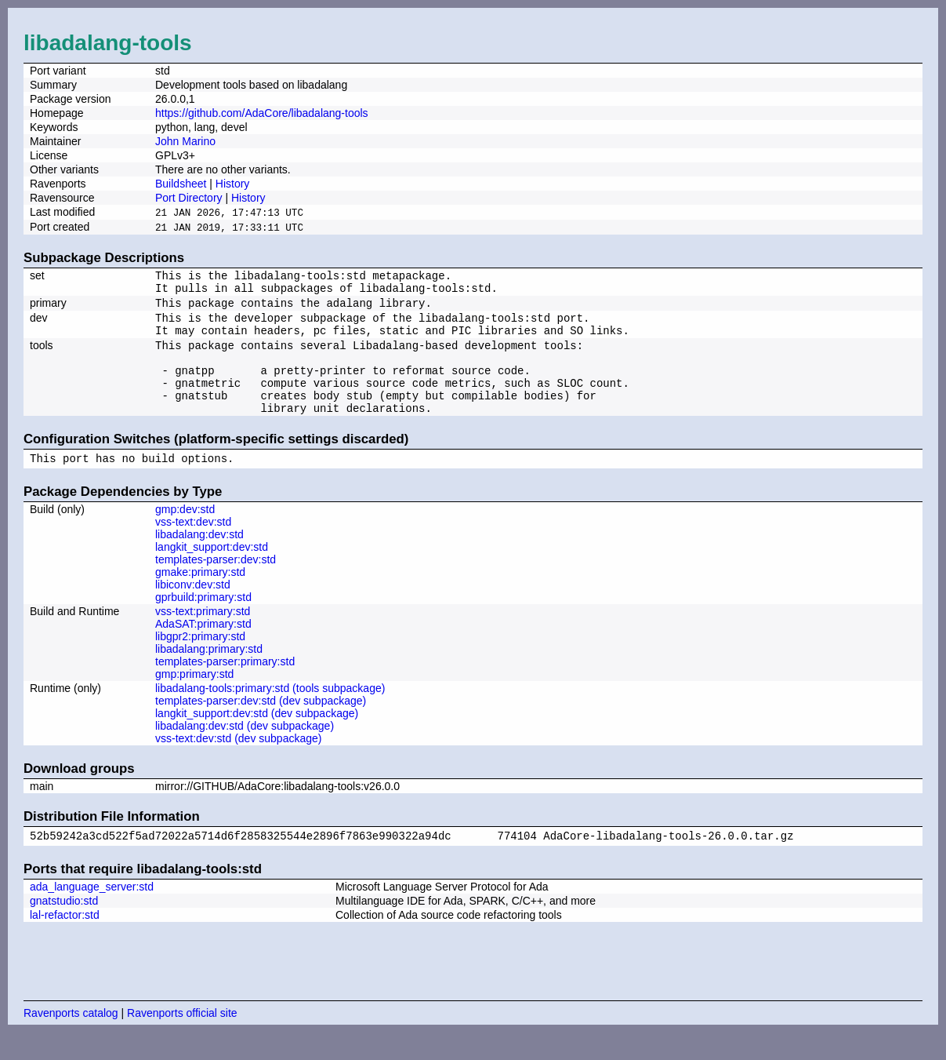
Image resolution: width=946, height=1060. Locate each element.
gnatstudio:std (64, 928)
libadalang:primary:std (209, 674)
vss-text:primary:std (202, 636)
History (233, 183)
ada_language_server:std (92, 914)
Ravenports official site (182, 1040)
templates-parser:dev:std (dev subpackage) (260, 725)
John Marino (185, 141)
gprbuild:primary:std (203, 622)
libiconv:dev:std (192, 609)
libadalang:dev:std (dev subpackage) (244, 751)
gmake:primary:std (200, 597)
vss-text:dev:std (193, 547)
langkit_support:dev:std (211, 572)
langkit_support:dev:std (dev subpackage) (256, 738)
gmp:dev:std (185, 534)
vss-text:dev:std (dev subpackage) (238, 763)
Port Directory (189, 197)
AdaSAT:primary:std (203, 649)
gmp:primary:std (194, 699)
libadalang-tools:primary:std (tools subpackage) (270, 713)
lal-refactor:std (65, 942)
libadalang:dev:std (199, 559)
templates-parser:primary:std (225, 686)
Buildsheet (180, 183)
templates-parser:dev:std (215, 584)
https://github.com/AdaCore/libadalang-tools (261, 113)
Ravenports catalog (71, 1040)
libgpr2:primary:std (200, 661)
